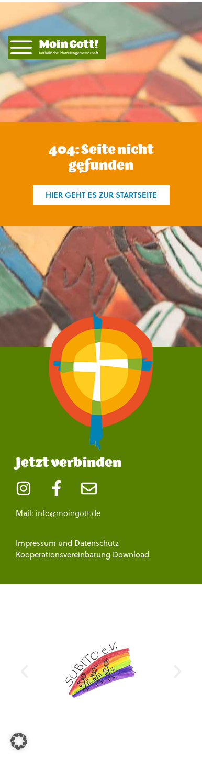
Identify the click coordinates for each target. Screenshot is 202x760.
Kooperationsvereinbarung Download (82, 554)
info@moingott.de (68, 513)
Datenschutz (96, 543)
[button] (24, 671)
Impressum (36, 543)
